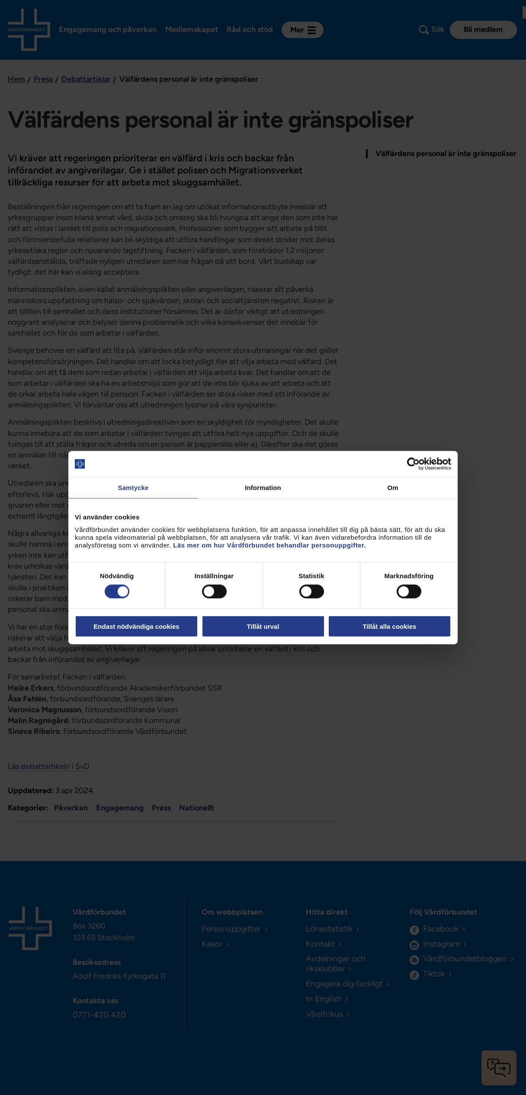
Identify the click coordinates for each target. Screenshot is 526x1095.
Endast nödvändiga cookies (136, 626)
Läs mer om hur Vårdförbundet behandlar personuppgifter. (269, 544)
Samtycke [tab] (133, 487)
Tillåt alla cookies (390, 626)
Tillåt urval (263, 626)
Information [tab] (263, 487)
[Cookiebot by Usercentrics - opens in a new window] (413, 464)
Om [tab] (392, 487)
